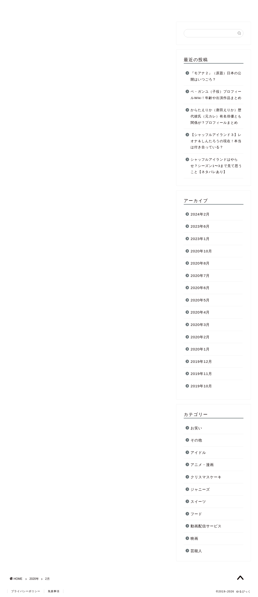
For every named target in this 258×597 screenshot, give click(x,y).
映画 (194, 538)
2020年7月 (200, 276)
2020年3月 (200, 325)
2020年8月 (200, 263)
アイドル (198, 452)
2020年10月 (201, 251)
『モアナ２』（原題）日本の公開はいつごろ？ (216, 76)
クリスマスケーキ (206, 477)
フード (196, 514)
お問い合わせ (220, 7)
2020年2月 (200, 337)
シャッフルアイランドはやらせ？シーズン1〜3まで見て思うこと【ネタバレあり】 (216, 166)
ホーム (150, 7)
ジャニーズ (191, 7)
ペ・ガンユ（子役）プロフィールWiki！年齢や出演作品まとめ (216, 95)
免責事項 (53, 591)
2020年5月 (200, 300)
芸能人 (169, 7)
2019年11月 (201, 374)
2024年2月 (200, 214)
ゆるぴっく (20, 7)
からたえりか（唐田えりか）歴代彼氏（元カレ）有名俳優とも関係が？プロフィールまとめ (216, 116)
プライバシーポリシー (25, 591)
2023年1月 (200, 239)
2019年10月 (201, 386)
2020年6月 (200, 288)
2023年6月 (200, 226)
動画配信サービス (206, 526)
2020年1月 (200, 349)
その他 (196, 440)
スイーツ (198, 501)
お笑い (196, 428)
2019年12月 (201, 361)
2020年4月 (200, 312)
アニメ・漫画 (202, 465)
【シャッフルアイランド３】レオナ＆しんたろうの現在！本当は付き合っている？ (216, 141)
